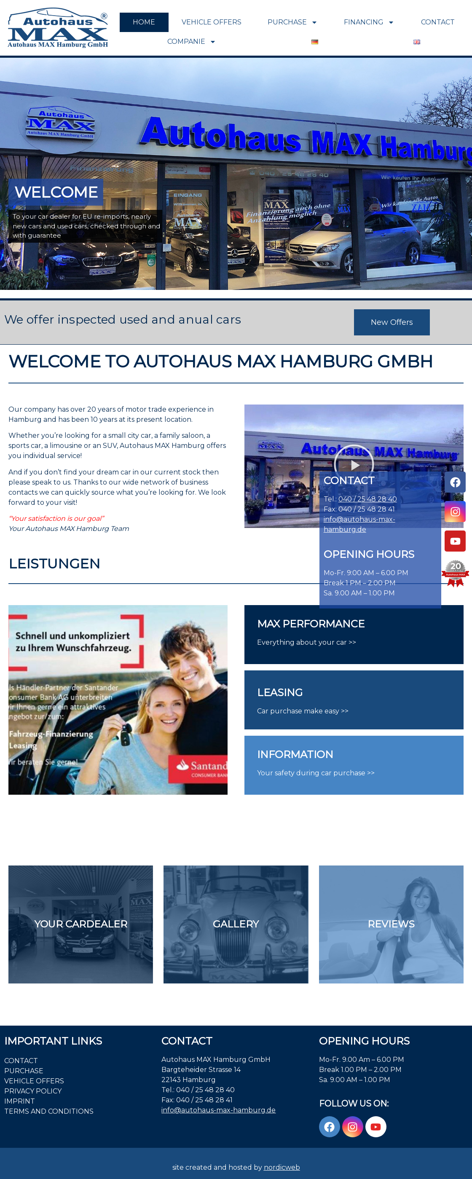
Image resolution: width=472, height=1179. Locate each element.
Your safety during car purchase (311, 773)
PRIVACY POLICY (33, 1091)
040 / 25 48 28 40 (367, 499)
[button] (354, 466)
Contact (438, 22)
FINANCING (369, 22)
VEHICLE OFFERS (211, 22)
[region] (236, 174)
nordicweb (282, 1167)
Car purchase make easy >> (303, 711)
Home (144, 22)
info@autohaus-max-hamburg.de (218, 1110)
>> (370, 773)
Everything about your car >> (306, 642)
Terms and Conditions (49, 1111)
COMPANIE (191, 41)
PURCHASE (293, 22)
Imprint (19, 1101)
